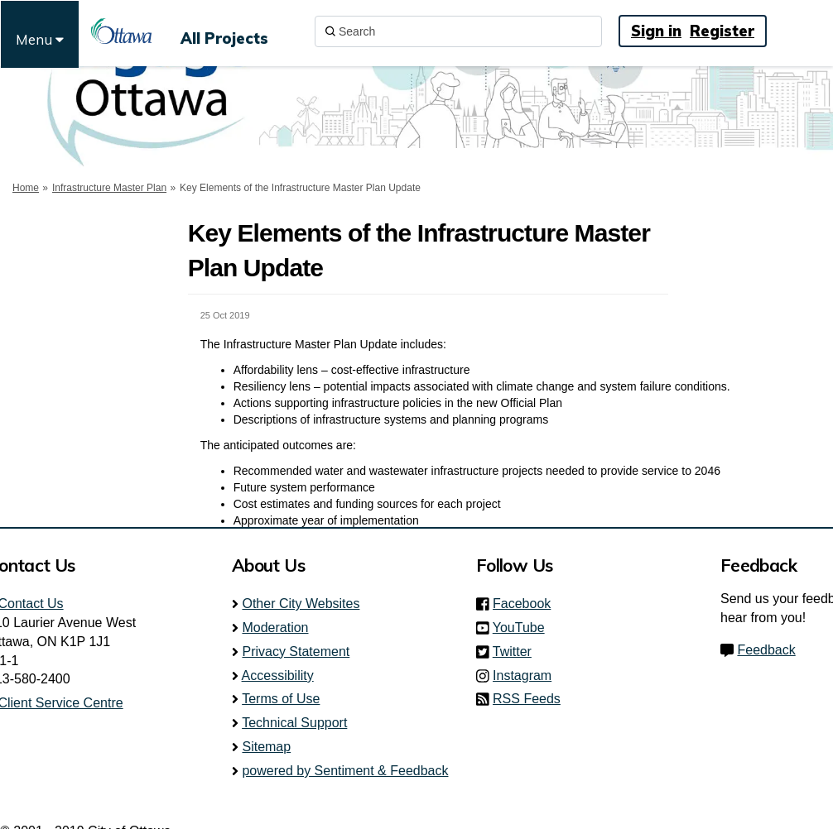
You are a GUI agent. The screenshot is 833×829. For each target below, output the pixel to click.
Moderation (275, 628)
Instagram (527, 675)
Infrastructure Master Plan (109, 188)
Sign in (656, 31)
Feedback (766, 650)
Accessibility (278, 675)
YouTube (524, 628)
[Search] (458, 31)
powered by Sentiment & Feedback (345, 771)
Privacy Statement (295, 652)
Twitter (517, 652)
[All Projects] (224, 31)
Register (722, 31)
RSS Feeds (527, 699)
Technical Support (294, 723)
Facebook (527, 604)
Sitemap (266, 747)
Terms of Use (281, 699)
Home (25, 188)
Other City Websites (300, 604)
